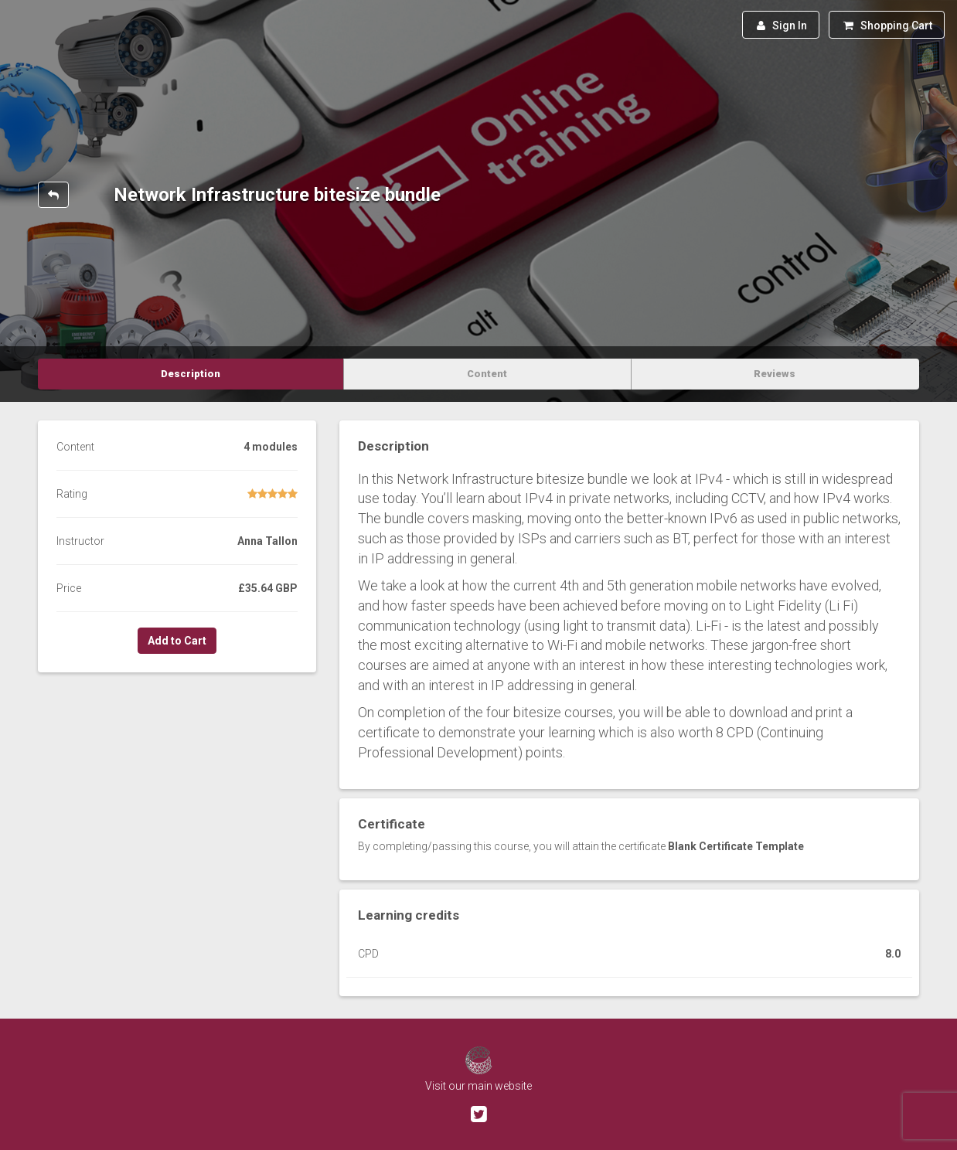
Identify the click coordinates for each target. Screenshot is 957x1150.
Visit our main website (478, 1086)
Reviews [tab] (774, 373)
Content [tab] (487, 373)
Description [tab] (190, 373)
